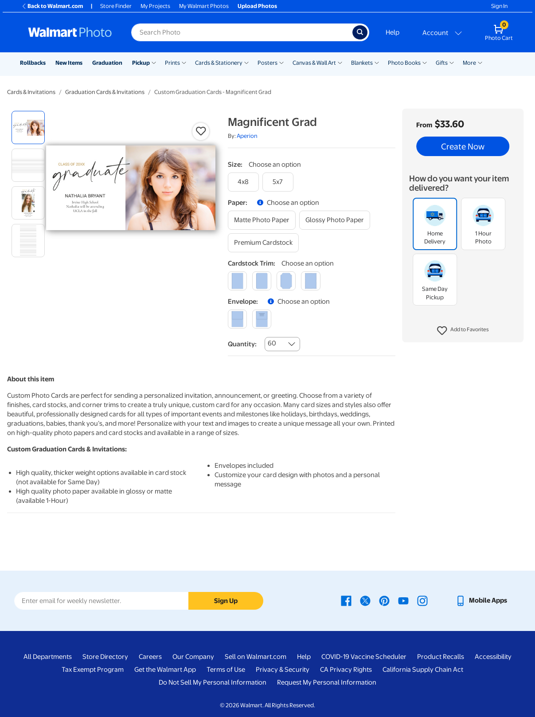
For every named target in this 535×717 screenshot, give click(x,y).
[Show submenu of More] (480, 62)
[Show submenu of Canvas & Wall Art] (340, 62)
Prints (172, 62)
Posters (267, 62)
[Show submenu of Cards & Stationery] (246, 62)
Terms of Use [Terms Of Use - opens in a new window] (226, 670)
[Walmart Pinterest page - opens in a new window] (384, 600)
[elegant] (286, 280)
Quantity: (242, 344)
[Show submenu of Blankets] (376, 62)
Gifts (442, 62)
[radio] (28, 127)
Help (392, 32)
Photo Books (404, 62)
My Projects (155, 6)
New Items (68, 62)
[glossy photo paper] (334, 220)
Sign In (499, 6)
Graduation (107, 62)
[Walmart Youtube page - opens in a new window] (403, 600)
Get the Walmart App (165, 670)
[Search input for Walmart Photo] (241, 32)
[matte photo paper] (262, 220)
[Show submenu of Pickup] (153, 62)
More (469, 62)
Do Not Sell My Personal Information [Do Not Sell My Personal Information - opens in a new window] (212, 682)
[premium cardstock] (263, 242)
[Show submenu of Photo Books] (424, 62)
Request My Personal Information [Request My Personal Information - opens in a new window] (326, 682)
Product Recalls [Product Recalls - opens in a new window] (440, 657)
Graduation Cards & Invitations (104, 92)
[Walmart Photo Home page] (70, 32)
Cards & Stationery (218, 62)
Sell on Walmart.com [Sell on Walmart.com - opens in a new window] (255, 657)
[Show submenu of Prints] (184, 62)
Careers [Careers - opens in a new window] (150, 657)
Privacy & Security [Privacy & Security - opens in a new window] (282, 670)
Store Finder (116, 6)
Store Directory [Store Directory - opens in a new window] (105, 657)
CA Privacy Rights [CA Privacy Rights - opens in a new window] (346, 670)
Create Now (462, 146)
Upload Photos (257, 6)
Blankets (362, 62)
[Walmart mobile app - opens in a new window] (481, 600)
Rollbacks (33, 62)
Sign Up (226, 601)
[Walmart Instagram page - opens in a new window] (422, 600)
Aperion (247, 136)
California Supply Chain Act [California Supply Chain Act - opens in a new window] (423, 670)
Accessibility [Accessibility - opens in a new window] (493, 657)
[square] (237, 280)
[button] (463, 330)
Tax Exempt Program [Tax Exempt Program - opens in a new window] (93, 670)
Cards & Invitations (31, 92)
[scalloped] (310, 280)
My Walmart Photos (204, 6)
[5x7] (277, 182)
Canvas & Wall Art (314, 62)
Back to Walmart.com (52, 6)
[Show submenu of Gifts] (451, 62)
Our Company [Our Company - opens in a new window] (193, 657)
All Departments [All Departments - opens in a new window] (47, 657)
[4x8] (243, 182)
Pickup (141, 62)
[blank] (237, 319)
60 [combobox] (272, 343)
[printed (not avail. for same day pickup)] (261, 319)
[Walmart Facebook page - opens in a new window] (346, 600)
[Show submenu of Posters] (281, 62)
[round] (261, 280)
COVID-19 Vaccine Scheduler (363, 657)
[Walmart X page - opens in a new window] (365, 600)
